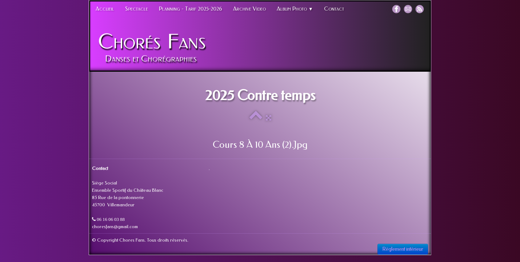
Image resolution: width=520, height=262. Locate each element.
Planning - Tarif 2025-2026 (190, 8)
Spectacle (136, 8)
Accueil (105, 8)
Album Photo (295, 8)
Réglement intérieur (402, 249)
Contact (334, 8)
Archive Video (249, 8)
